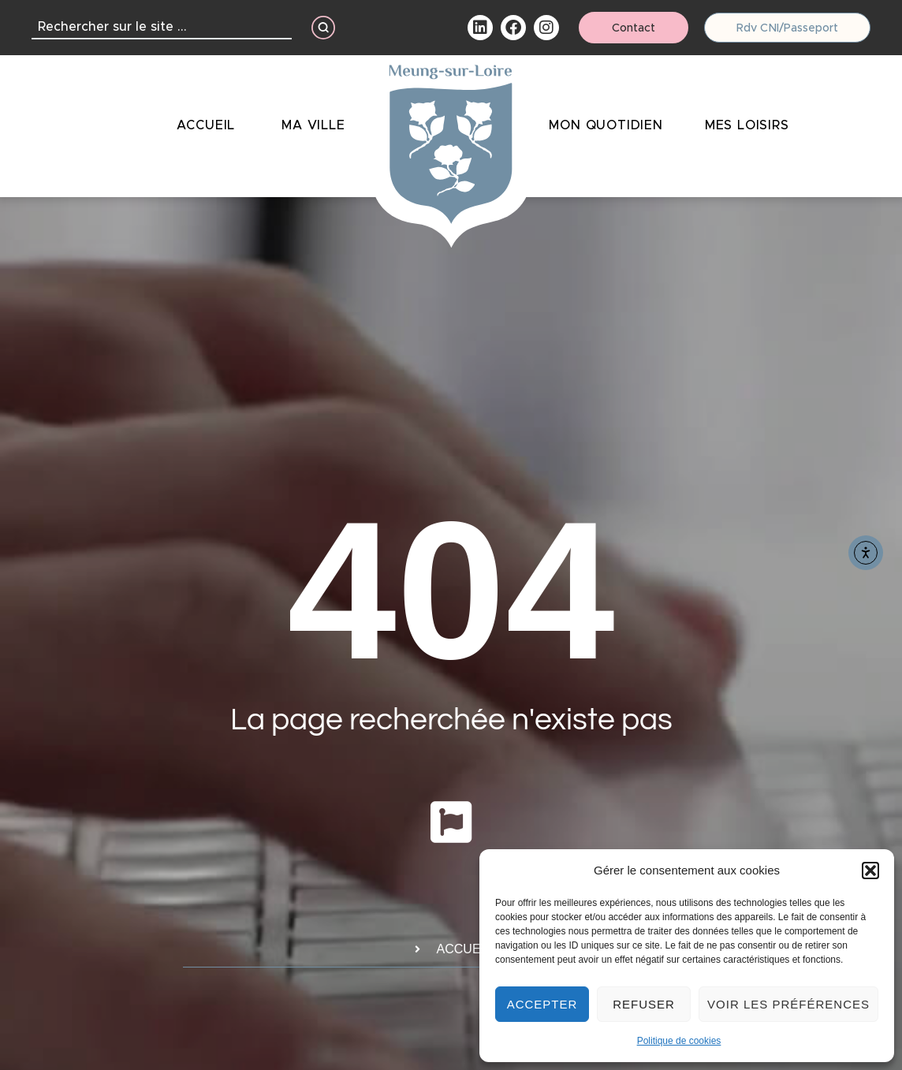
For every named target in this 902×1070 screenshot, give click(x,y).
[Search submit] (323, 27)
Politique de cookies (679, 1040)
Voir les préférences (788, 1004)
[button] (870, 870)
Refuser (644, 1004)
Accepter (542, 1004)
